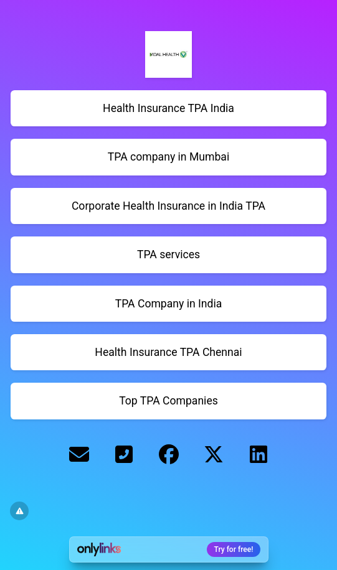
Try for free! (234, 549)
